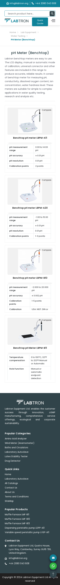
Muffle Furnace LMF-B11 (17, 514)
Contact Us (11, 487)
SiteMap (9, 501)
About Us (10, 492)
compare (45, 110)
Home (13, 32)
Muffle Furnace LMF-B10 (17, 519)
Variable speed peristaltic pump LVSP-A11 (27, 532)
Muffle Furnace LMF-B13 (17, 523)
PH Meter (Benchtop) (23, 39)
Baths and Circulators (16, 447)
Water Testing (18, 35)
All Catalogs (11, 483)
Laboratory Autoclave (16, 452)
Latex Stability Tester (16, 456)
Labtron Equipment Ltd (35, 577)
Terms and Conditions (17, 496)
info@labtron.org (17, 3)
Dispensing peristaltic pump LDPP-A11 (24, 527)
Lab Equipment (28, 32)
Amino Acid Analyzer (16, 438)
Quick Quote (40, 22)
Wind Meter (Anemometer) (19, 443)
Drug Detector (12, 460)
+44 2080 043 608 (19, 563)
